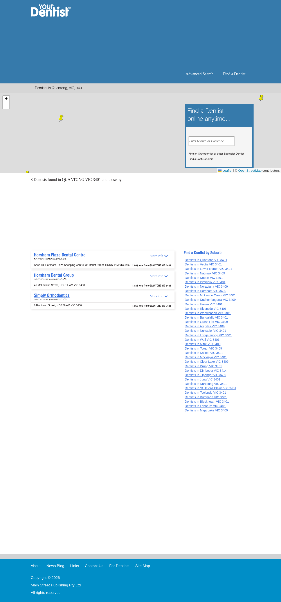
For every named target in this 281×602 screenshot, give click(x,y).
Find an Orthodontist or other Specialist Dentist (216, 153)
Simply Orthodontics (52, 295)
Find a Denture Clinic (201, 158)
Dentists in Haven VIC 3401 (204, 304)
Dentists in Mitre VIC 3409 (203, 344)
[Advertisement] (168, 35)
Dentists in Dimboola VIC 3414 (206, 370)
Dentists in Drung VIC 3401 (203, 366)
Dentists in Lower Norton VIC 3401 (208, 268)
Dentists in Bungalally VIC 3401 (206, 317)
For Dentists (119, 566)
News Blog (55, 566)
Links (74, 566)
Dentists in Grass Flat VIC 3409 (206, 322)
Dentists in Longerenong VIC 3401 (208, 335)
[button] (61, 118)
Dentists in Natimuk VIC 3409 (205, 273)
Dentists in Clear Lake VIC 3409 (207, 361)
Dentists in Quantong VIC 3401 (206, 260)
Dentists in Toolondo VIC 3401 (205, 392)
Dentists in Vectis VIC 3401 (203, 264)
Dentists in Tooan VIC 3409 (203, 348)
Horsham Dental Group (54, 275)
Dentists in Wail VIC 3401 (202, 339)
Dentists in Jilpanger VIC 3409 (205, 375)
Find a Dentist (234, 74)
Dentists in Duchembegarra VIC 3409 (210, 299)
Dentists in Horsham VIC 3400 (205, 291)
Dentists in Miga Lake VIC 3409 (206, 410)
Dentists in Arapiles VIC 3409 (205, 326)
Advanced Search (199, 74)
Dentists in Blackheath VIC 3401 (207, 401)
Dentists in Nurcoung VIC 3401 (206, 384)
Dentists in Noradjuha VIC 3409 (206, 286)
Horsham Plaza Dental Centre (59, 255)
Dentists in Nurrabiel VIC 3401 (205, 330)
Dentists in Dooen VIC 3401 (204, 277)
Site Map (142, 566)
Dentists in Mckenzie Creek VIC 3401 (210, 295)
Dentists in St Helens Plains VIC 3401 (210, 388)
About (35, 566)
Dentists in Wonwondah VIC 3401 (208, 313)
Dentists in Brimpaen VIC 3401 (206, 397)
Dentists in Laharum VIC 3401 (205, 406)
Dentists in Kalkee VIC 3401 (204, 353)
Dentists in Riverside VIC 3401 (206, 308)
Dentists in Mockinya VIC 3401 (206, 357)
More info (156, 256)
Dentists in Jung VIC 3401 (202, 379)
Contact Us (94, 566)
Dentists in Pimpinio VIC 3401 (205, 282)
